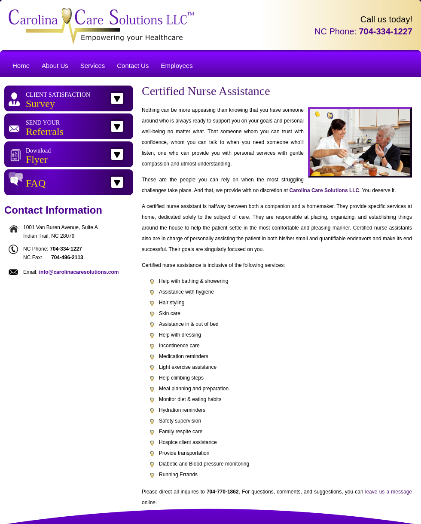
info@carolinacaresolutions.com (79, 272)
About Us (55, 65)
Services (92, 65)
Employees (176, 65)
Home (21, 65)
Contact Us (133, 65)
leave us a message (388, 492)
